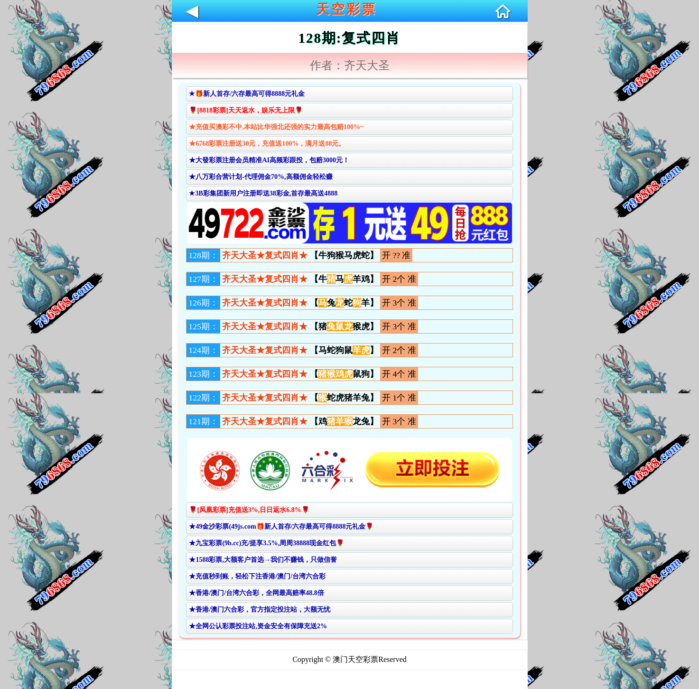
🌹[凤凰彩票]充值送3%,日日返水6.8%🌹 (249, 509)
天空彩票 (346, 9)
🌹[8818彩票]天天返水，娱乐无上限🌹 (245, 110)
